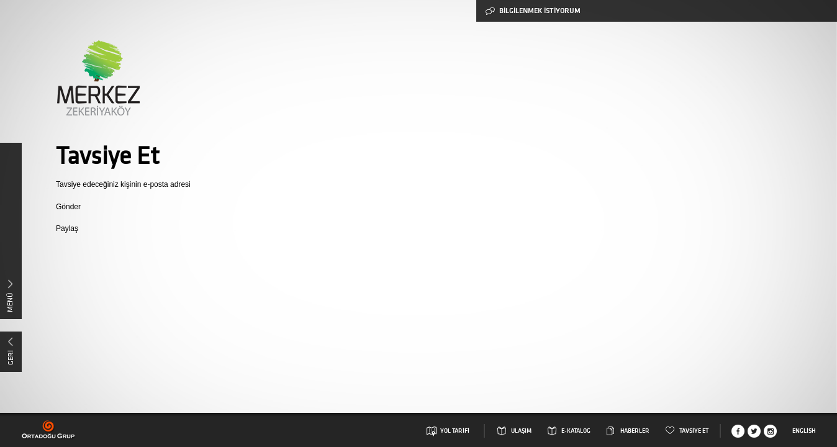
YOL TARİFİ (454, 431)
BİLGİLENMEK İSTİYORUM (533, 11)
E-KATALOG (575, 431)
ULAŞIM (521, 431)
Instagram (770, 431)
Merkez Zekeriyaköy (98, 77)
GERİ (10, 357)
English (803, 431)
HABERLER (634, 431)
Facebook (737, 431)
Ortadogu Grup (49, 430)
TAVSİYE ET (693, 431)
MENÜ (9, 302)
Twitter (754, 431)
